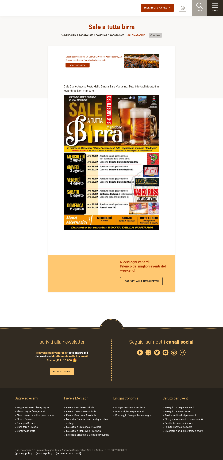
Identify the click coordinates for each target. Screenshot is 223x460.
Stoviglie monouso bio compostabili (184, 419)
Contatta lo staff (26, 431)
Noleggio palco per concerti (179, 407)
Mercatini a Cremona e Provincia (83, 427)
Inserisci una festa (157, 7)
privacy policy (24, 453)
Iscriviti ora (62, 371)
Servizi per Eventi (176, 398)
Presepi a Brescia (26, 423)
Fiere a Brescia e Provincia (80, 407)
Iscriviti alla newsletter (141, 281)
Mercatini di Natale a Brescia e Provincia (87, 434)
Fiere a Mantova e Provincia (81, 415)
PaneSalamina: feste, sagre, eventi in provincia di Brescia (27, 8)
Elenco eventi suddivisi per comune (35, 415)
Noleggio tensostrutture (177, 411)
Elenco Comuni (25, 419)
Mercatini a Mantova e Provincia (83, 431)
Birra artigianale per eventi (129, 411)
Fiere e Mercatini (76, 398)
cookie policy (44, 453)
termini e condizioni (68, 453)
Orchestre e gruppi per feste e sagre (184, 431)
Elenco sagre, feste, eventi (31, 411)
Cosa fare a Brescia (27, 427)
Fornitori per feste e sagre (178, 427)
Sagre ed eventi (26, 398)
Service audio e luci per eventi (180, 415)
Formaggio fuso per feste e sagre (133, 415)
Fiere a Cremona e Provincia (81, 411)
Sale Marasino (136, 35)
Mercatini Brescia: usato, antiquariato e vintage (87, 421)
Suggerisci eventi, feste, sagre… (33, 407)
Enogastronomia (126, 398)
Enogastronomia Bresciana (130, 407)
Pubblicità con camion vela (179, 423)
